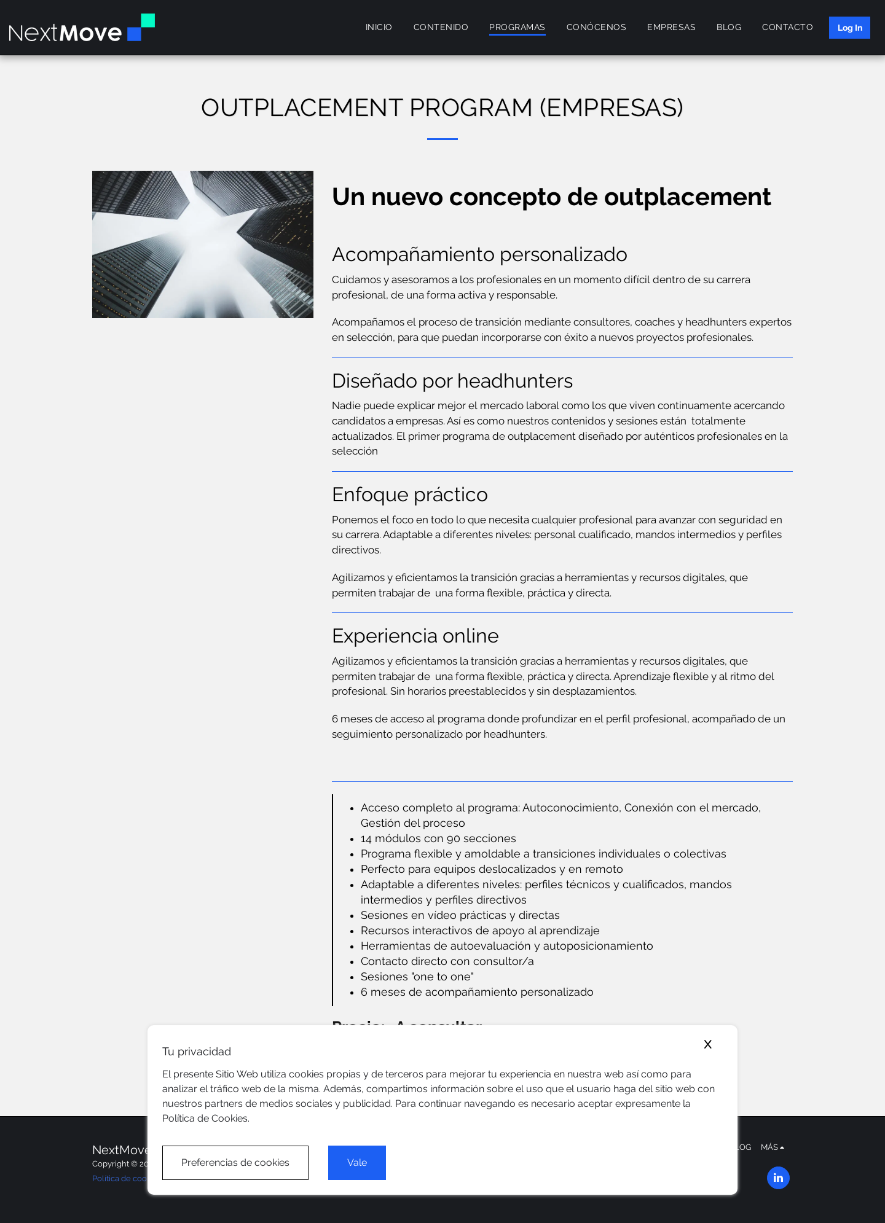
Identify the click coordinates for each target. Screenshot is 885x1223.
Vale (357, 1162)
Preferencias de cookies (235, 1162)
